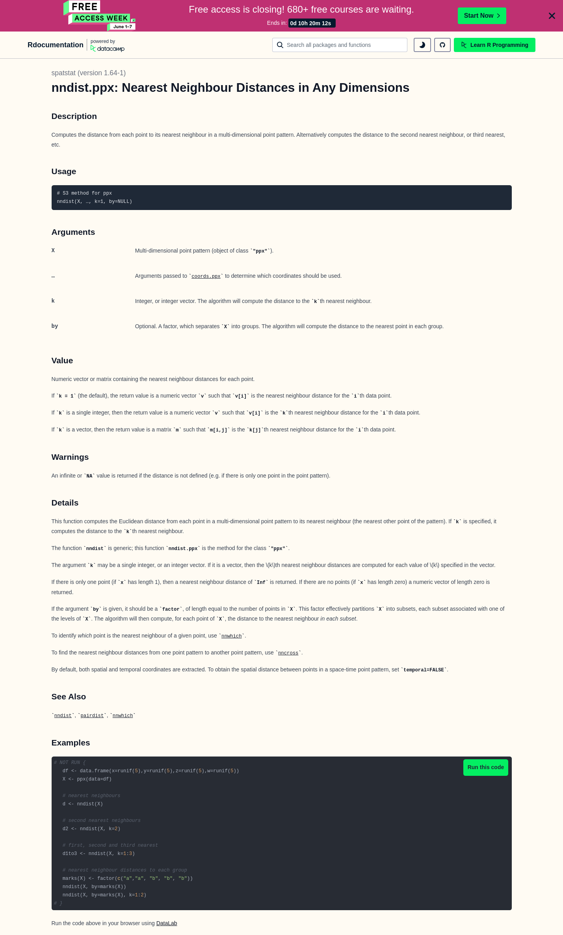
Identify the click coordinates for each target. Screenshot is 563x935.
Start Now (482, 15)
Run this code (486, 767)
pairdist (92, 716)
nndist (63, 716)
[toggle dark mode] (422, 45)
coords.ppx (206, 276)
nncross (288, 653)
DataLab (166, 923)
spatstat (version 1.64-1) (89, 73)
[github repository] (442, 45)
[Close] (552, 16)
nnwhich (231, 636)
